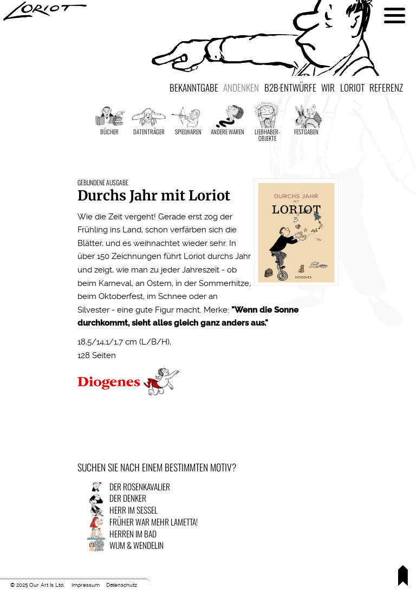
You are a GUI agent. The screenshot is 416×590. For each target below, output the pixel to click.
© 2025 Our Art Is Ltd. (37, 584)
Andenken (241, 87)
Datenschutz (121, 584)
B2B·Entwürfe (290, 87)
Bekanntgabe (194, 87)
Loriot (352, 87)
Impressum (86, 584)
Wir (328, 87)
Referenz (386, 87)
